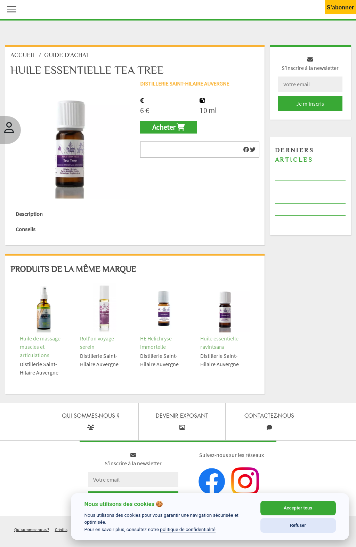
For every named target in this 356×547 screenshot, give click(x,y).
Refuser (298, 525)
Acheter (168, 127)
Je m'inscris (310, 103)
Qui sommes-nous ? (31, 529)
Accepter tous (298, 507)
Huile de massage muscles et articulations (40, 347)
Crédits (61, 529)
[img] (246, 149)
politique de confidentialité (188, 529)
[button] (10, 8)
